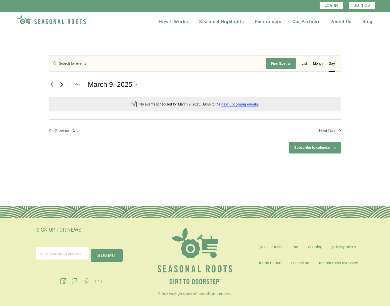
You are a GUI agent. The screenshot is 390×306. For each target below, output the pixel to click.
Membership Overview (338, 262)
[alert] (195, 104)
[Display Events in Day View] (332, 63)
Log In (331, 5)
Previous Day (63, 131)
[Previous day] (52, 85)
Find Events (281, 63)
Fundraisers (268, 21)
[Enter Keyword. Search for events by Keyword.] (157, 63)
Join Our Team (271, 247)
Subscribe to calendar (312, 148)
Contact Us (300, 262)
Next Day (330, 131)
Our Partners (306, 21)
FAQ (295, 247)
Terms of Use (270, 262)
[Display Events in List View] (304, 63)
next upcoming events (239, 104)
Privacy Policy (344, 247)
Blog (367, 21)
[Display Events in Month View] (318, 63)
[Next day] (61, 85)
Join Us (362, 5)
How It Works (173, 21)
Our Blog (315, 247)
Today (76, 84)
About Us (341, 21)
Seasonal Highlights (221, 21)
